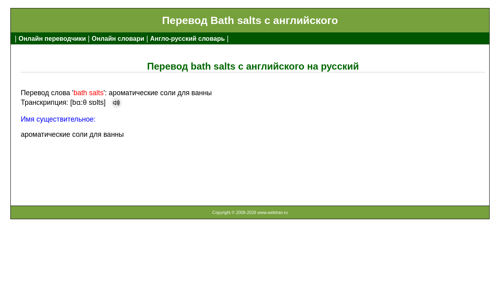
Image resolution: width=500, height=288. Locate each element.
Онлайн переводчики (52, 38)
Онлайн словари (118, 38)
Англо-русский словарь (187, 38)
